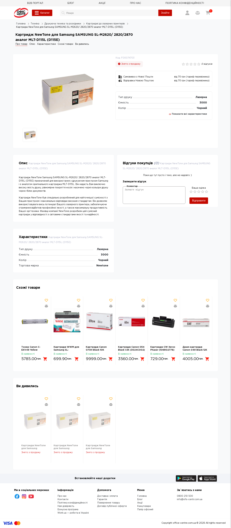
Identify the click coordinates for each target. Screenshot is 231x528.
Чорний (202, 108)
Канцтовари (144, 506)
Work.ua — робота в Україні (73, 513)
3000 (203, 103)
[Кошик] (208, 13)
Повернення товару (108, 503)
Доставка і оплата (107, 496)
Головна (142, 496)
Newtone (102, 265)
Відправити (198, 200)
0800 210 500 (185, 496)
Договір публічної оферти (112, 506)
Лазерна (201, 97)
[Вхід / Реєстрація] (187, 13)
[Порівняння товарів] (197, 13)
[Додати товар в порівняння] (46, 306)
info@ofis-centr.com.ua (189, 499)
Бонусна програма (67, 510)
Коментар (132, 186)
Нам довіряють (65, 506)
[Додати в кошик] (45, 359)
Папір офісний (145, 510)
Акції (140, 503)
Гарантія (102, 499)
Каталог (42, 13)
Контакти (62, 499)
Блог (140, 499)
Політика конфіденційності (72, 503)
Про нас (62, 496)
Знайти (165, 12)
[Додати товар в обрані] (46, 300)
